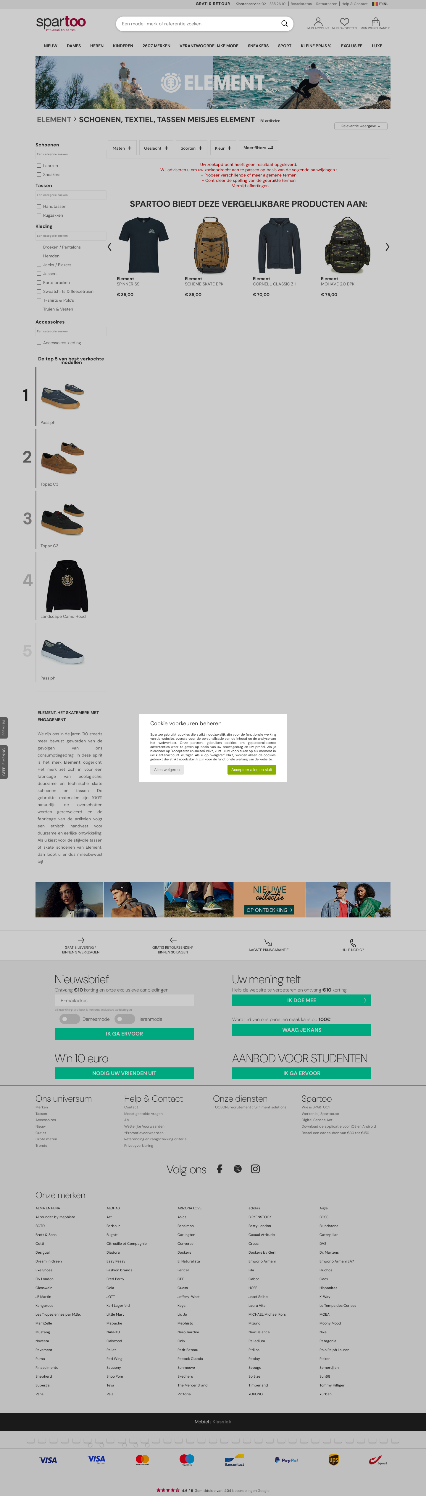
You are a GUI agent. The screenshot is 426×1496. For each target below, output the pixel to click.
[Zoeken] (285, 24)
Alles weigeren (167, 769)
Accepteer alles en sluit (251, 769)
